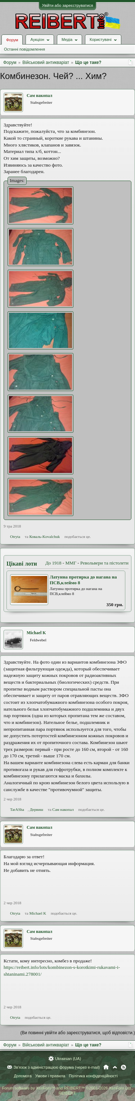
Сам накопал (39, 95)
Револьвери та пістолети (104, 563)
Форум (12, 40)
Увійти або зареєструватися (67, 5)
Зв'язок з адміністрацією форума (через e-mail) (57, 1067)
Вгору (114, 1067)
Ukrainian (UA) (68, 1058)
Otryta (15, 536)
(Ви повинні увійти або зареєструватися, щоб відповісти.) (78, 1032)
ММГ (70, 563)
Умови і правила (50, 1076)
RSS (123, 1067)
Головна (106, 1067)
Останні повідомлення (24, 49)
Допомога (22, 1076)
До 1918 (53, 563)
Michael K (36, 632)
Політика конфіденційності (93, 1076)
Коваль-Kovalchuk (44, 536)
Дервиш (36, 809)
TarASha (17, 809)
